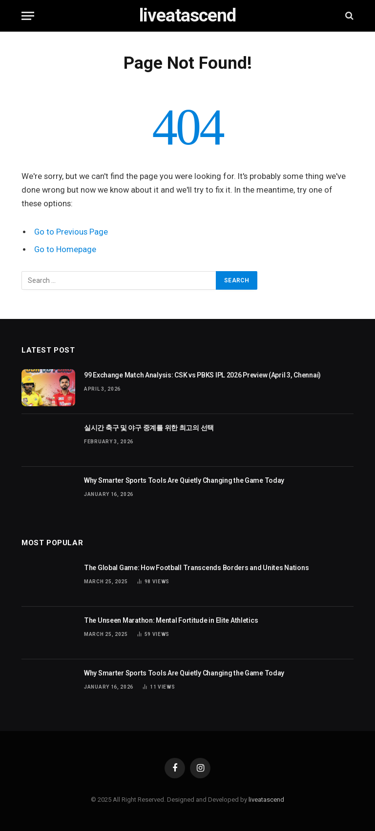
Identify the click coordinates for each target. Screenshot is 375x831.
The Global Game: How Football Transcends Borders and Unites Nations (196, 568)
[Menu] (27, 16)
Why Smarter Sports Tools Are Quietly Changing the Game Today (184, 480)
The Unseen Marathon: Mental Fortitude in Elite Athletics (171, 620)
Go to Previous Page (71, 232)
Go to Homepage (65, 249)
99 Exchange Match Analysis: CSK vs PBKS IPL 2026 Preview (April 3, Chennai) (202, 375)
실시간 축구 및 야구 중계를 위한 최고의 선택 (149, 428)
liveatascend (266, 799)
